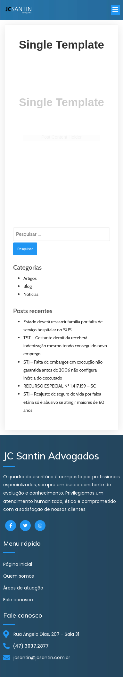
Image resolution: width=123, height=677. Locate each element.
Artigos (30, 278)
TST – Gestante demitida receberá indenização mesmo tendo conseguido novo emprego (65, 346)
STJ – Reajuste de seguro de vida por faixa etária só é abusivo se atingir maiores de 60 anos (63, 402)
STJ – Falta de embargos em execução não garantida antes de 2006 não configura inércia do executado (62, 370)
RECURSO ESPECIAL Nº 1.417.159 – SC (59, 386)
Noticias (30, 294)
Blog (27, 286)
